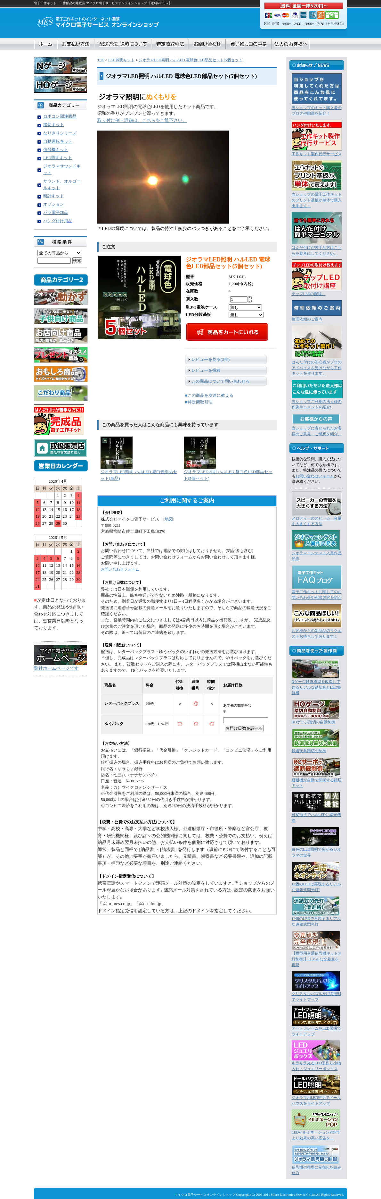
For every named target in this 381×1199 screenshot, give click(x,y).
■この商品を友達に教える (209, 395)
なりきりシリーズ (60, 133)
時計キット (53, 195)
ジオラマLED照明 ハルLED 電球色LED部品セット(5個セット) (191, 60)
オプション (53, 204)
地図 (169, 519)
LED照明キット (121, 60)
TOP (100, 60)
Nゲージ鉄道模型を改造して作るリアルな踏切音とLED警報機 (316, 687)
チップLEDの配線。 (309, 294)
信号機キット (55, 149)
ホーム (46, 44)
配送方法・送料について (123, 44)
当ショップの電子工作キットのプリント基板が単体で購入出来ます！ (317, 200)
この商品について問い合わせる (220, 381)
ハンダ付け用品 (57, 220)
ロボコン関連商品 (60, 116)
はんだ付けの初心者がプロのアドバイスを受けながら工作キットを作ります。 (317, 368)
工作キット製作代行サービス (317, 154)
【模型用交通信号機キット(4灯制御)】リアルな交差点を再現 (316, 959)
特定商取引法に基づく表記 (170, 44)
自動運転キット (57, 141)
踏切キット (53, 124)
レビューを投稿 (206, 370)
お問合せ (207, 44)
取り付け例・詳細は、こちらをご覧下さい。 (142, 120)
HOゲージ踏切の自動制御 (314, 722)
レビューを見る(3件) (210, 359)
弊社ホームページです (56, 668)
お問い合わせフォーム (120, 569)
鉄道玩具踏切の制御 (309, 751)
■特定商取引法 (199, 402)
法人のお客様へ (290, 44)
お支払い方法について (76, 44)
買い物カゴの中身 (249, 44)
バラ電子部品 (55, 212)
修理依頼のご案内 (307, 319)
